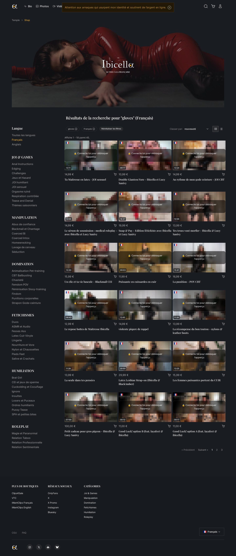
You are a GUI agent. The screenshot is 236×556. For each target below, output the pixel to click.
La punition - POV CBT (186, 281)
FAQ (24, 532)
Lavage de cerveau (23, 247)
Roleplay (88, 517)
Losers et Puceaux (23, 400)
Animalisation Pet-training (28, 270)
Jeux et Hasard (21, 177)
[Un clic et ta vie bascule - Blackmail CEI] (91, 257)
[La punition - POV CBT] (199, 257)
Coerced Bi (18, 233)
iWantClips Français (22, 502)
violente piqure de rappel (133, 329)
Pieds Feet (18, 354)
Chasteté (17, 280)
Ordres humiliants (23, 405)
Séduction (18, 251)
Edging (16, 168)
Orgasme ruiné (21, 191)
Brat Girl (17, 377)
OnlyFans (53, 493)
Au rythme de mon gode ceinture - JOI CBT (198, 179)
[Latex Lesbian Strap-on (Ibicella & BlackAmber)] (145, 356)
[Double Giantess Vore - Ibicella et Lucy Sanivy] (145, 155)
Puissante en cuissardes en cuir (137, 281)
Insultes (17, 396)
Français (210, 531)
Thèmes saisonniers (24, 205)
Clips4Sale (17, 493)
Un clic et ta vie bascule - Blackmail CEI (88, 281)
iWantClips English (21, 507)
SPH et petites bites (24, 414)
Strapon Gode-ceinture (26, 303)
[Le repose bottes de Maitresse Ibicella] (91, 305)
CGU (14, 532)
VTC (14, 498)
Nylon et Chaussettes (25, 349)
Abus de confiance (23, 224)
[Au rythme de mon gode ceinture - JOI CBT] (199, 155)
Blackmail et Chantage (26, 228)
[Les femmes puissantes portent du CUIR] (199, 356)
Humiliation (90, 512)
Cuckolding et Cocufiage (27, 386)
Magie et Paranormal (24, 433)
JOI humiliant (20, 182)
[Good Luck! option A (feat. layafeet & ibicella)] (199, 407)
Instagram (53, 507)
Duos (15, 322)
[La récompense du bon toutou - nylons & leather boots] (199, 305)
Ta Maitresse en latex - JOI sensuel (85, 179)
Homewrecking (21, 242)
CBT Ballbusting (22, 275)
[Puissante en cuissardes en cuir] (145, 257)
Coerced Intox (21, 238)
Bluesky (52, 512)
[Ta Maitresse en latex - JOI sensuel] (91, 155)
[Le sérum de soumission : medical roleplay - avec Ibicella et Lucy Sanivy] (91, 206)
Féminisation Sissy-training (29, 289)
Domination (90, 502)
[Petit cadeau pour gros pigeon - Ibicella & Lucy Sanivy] (91, 407)
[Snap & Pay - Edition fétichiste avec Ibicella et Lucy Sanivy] (145, 206)
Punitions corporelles (25, 298)
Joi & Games (90, 493)
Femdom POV (20, 284)
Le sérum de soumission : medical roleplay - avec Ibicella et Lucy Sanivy (91, 232)
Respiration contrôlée (25, 196)
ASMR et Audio (21, 326)
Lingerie (17, 340)
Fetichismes (90, 507)
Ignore (16, 391)
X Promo (52, 502)
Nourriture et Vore (23, 344)
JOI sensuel (19, 187)
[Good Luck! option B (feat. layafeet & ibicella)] (145, 407)
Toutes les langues (23, 135)
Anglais (16, 144)
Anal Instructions (22, 164)
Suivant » (203, 449)
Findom (16, 293)
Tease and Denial (22, 200)
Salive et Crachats (23, 358)
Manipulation (91, 498)
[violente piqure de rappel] (145, 305)
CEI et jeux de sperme (25, 382)
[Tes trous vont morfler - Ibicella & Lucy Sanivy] (199, 206)
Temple (16, 20)
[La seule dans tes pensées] (91, 356)
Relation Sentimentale (25, 447)
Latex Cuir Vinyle (22, 335)
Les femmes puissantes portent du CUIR (197, 380)
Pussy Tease (20, 409)
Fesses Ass (19, 331)
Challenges (19, 173)
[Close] (169, 7)
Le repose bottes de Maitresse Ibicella (87, 329)
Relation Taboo (21, 438)
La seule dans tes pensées (80, 380)
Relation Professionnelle (27, 442)
